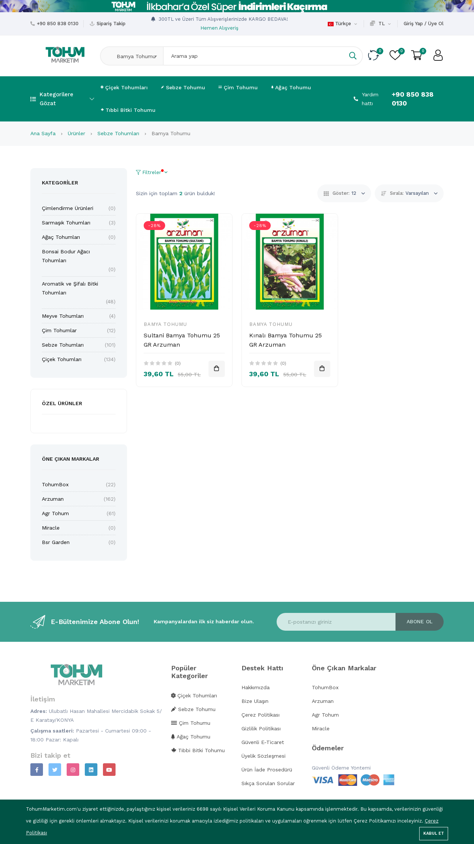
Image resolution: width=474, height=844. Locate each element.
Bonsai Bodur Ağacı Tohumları (66, 255)
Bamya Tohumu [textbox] (133, 56)
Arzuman (53, 499)
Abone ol (420, 621)
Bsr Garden (56, 542)
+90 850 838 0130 (58, 23)
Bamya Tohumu (165, 324)
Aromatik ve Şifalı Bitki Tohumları (70, 288)
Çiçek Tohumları (124, 87)
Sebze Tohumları (119, 133)
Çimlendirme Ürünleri (67, 208)
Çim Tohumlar (59, 330)
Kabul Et (433, 833)
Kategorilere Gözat (62, 99)
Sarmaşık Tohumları (66, 223)
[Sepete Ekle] (216, 369)
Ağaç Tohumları (61, 237)
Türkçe (342, 23)
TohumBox (55, 484)
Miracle (51, 528)
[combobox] (131, 56)
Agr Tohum (55, 513)
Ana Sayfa (43, 133)
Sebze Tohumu (183, 87)
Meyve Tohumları (63, 316)
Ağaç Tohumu (291, 87)
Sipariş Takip (111, 23)
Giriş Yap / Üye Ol (424, 23)
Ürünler (77, 133)
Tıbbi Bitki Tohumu (128, 110)
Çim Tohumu (238, 87)
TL (380, 23)
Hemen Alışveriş (219, 28)
